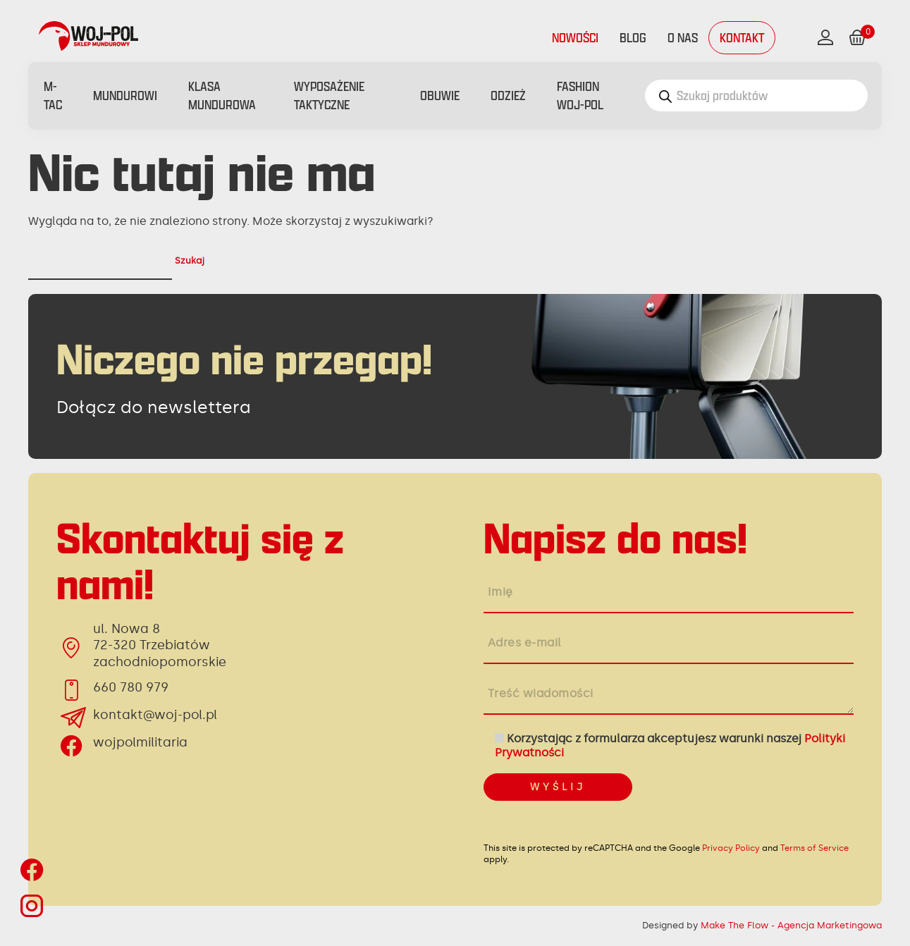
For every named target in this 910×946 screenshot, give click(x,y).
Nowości (575, 38)
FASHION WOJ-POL (580, 95)
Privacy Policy (731, 848)
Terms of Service (814, 848)
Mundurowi (125, 95)
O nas (683, 38)
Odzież (508, 95)
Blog (633, 38)
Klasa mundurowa (222, 95)
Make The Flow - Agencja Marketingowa (791, 925)
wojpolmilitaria (140, 742)
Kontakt (742, 38)
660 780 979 (130, 687)
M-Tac (53, 95)
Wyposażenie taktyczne (329, 95)
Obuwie (440, 95)
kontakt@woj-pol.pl (155, 715)
